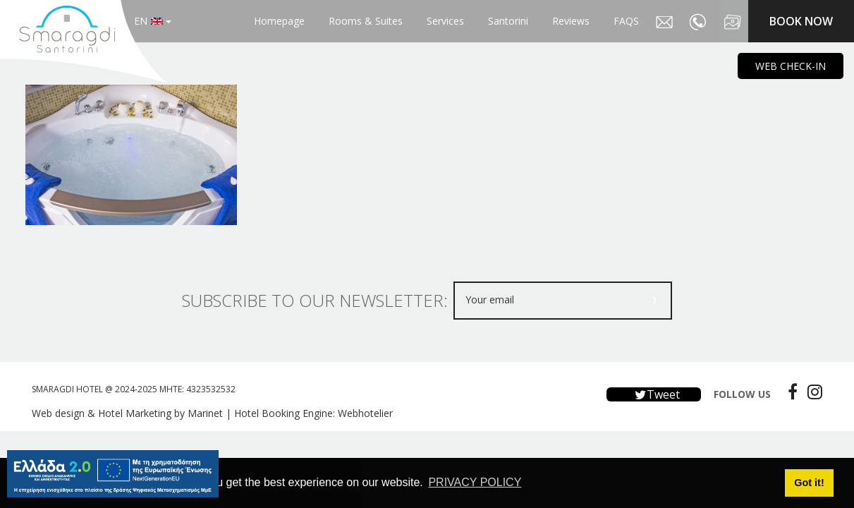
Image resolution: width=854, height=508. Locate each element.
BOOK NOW (801, 21)
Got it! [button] (809, 482)
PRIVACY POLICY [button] (474, 482)
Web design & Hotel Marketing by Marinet (127, 413)
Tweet (654, 394)
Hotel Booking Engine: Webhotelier (313, 413)
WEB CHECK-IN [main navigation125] (790, 66)
